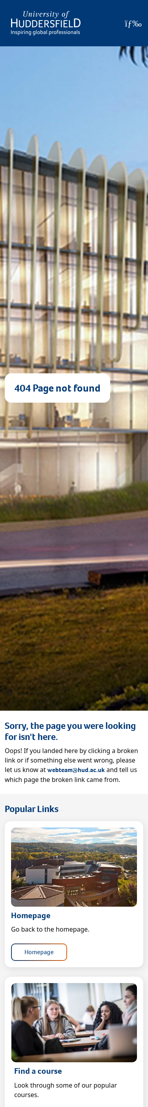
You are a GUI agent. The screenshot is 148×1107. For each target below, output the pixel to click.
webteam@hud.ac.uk (76, 770)
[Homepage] (45, 23)
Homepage (39, 952)
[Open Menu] (133, 23)
